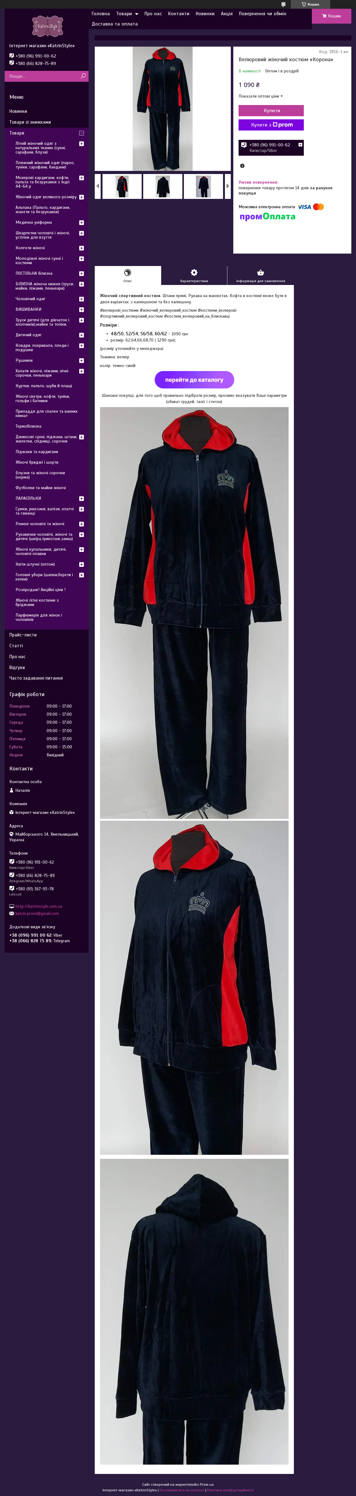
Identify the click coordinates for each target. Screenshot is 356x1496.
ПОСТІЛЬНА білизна (34, 273)
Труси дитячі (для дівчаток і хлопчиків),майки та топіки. (42, 322)
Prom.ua (207, 1484)
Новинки (205, 14)
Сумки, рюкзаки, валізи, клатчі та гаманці (45, 511)
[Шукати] (83, 76)
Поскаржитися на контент (182, 1490)
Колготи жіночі (30, 247)
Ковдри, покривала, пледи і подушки (42, 347)
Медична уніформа (34, 222)
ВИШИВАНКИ (28, 309)
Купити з (272, 125)
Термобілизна (28, 426)
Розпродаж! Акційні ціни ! (41, 589)
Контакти (178, 14)
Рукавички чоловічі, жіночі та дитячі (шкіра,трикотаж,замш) (44, 536)
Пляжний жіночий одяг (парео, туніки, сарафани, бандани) (45, 165)
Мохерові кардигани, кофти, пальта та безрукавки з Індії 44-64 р (43, 182)
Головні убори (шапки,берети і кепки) (44, 577)
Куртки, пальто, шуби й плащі (44, 385)
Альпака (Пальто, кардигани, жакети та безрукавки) (43, 209)
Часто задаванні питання (36, 678)
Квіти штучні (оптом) (35, 564)
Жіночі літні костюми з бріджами (37, 602)
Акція (227, 14)
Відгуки (17, 667)
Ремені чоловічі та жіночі (40, 523)
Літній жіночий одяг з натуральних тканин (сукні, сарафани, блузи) (41, 148)
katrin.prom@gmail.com (37, 913)
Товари (124, 14)
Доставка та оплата (115, 24)
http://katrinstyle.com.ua (39, 906)
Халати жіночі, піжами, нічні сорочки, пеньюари (42, 373)
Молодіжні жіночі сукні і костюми (39, 260)
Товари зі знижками (30, 122)
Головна (101, 14)
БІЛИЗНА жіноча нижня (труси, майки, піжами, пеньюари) (45, 286)
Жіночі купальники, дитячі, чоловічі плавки (41, 551)
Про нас (153, 14)
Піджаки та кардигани (37, 451)
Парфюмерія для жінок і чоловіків (39, 617)
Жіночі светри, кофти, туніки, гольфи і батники (43, 398)
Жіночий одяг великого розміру (46, 197)
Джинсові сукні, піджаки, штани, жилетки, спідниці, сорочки (46, 439)
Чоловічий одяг (30, 298)
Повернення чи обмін (262, 14)
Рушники (24, 360)
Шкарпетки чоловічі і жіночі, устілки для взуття (43, 235)
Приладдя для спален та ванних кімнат (46, 413)
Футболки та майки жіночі (41, 487)
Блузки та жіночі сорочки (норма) (40, 475)
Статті (16, 646)
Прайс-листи (23, 635)
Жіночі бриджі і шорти (37, 462)
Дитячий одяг (29, 334)
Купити (272, 111)
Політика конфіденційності (230, 1490)
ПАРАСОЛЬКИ (28, 498)
